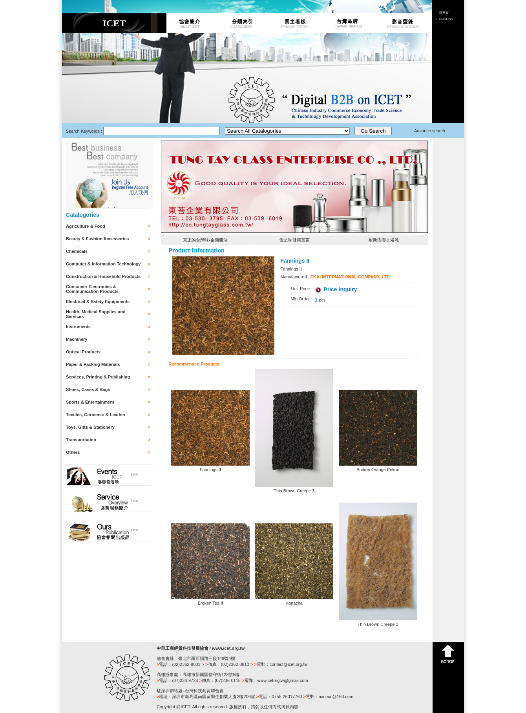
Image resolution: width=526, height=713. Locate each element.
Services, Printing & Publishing (98, 377)
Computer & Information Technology (103, 263)
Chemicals (77, 251)
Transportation (81, 439)
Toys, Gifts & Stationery (90, 427)
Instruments (78, 326)
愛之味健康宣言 (294, 240)
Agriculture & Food (85, 226)
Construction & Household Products (103, 276)
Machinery (76, 339)
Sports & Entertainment (90, 402)
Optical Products (83, 351)
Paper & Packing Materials (93, 364)
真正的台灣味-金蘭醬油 (205, 240)
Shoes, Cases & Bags (88, 389)
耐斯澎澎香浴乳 (384, 240)
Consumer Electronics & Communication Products (92, 289)
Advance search (429, 130)
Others (73, 452)
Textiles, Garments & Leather (95, 414)
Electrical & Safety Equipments (98, 301)
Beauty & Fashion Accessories (97, 238)
